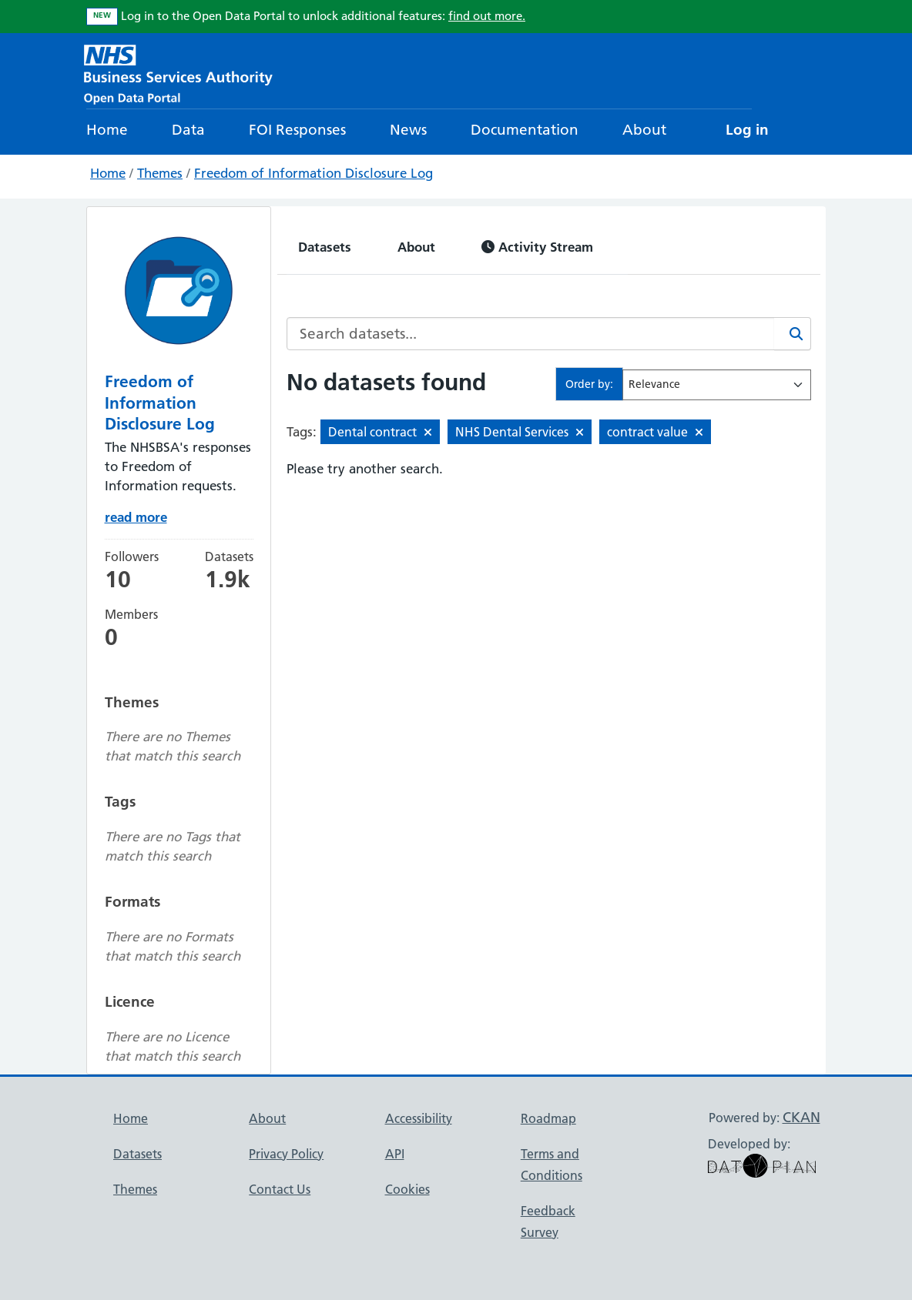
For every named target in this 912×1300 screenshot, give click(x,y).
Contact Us (279, 1189)
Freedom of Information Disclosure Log (313, 173)
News (408, 130)
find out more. (486, 15)
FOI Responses (297, 130)
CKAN (801, 1117)
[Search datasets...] (531, 333)
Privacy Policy (286, 1153)
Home (107, 130)
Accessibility (418, 1118)
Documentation (524, 130)
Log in (747, 130)
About (644, 130)
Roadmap (548, 1118)
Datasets (324, 247)
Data (188, 130)
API (394, 1153)
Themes (160, 173)
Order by (587, 384)
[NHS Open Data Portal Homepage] (178, 73)
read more (136, 517)
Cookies (407, 1189)
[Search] (792, 333)
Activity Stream (537, 247)
